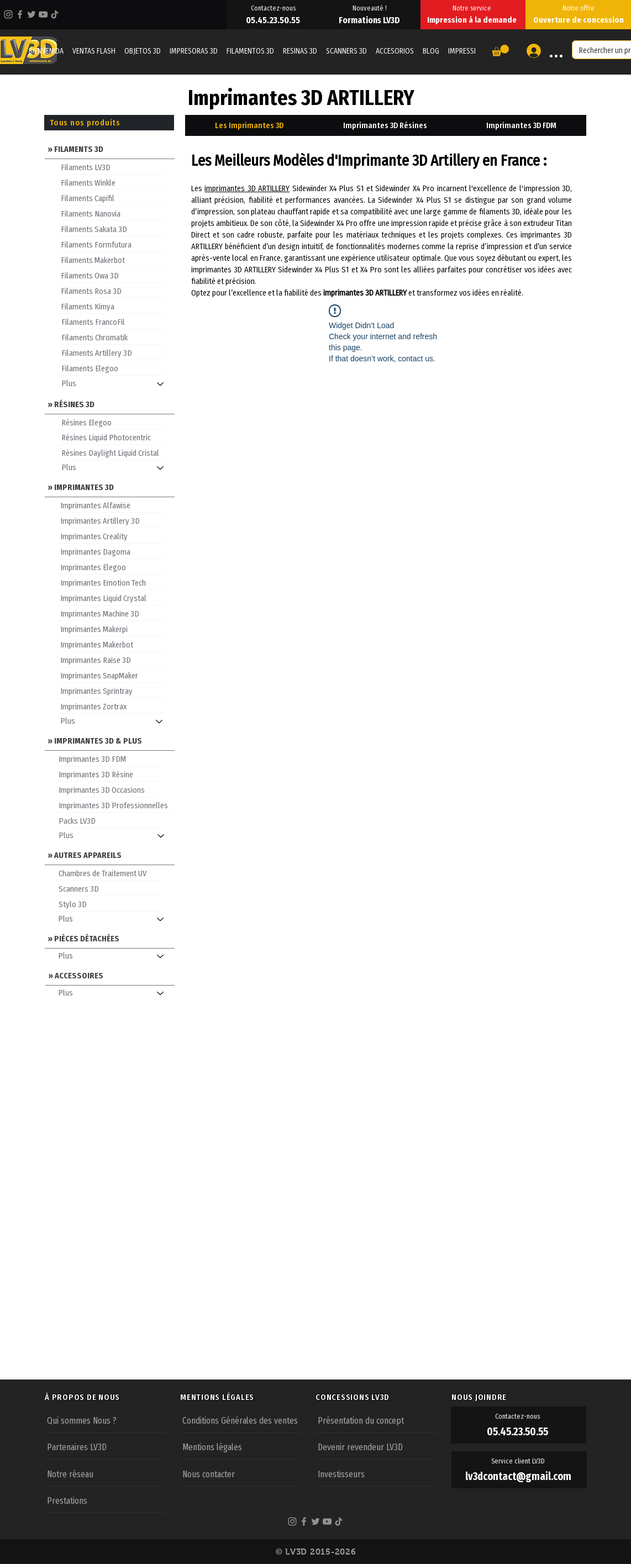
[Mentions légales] (240, 1446)
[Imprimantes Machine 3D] (111, 613)
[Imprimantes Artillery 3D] (111, 520)
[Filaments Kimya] (112, 306)
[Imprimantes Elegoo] (111, 567)
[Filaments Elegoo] (112, 368)
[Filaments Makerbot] (112, 259)
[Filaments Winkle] (112, 182)
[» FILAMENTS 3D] (110, 148)
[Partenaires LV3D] (105, 1446)
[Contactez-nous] (274, 7)
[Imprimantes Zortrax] (111, 706)
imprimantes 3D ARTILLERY (247, 188)
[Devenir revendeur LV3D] (376, 1446)
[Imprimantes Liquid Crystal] (111, 597)
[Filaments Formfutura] (112, 244)
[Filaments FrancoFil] (112, 321)
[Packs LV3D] (109, 820)
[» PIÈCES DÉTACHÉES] (110, 938)
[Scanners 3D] (109, 888)
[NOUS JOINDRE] (518, 1397)
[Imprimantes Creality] (111, 536)
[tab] (249, 125)
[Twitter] (31, 14)
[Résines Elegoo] (112, 422)
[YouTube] (43, 14)
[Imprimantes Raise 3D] (111, 659)
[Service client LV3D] (519, 1461)
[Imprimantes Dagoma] (111, 551)
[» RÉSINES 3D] (110, 403)
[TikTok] (54, 14)
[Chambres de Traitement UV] (109, 873)
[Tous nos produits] (109, 122)
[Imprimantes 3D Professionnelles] (114, 805)
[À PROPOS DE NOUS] (112, 1397)
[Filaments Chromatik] (112, 337)
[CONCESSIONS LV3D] (383, 1397)
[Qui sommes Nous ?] (105, 1420)
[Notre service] (472, 7)
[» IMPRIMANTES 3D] (110, 486)
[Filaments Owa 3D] (112, 275)
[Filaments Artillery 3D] (112, 352)
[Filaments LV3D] (112, 167)
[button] (500, 50)
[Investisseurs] (376, 1473)
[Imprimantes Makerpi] (111, 628)
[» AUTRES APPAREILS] (110, 854)
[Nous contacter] (240, 1473)
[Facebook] (19, 14)
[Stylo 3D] (109, 904)
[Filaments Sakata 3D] (112, 228)
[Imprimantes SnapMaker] (111, 675)
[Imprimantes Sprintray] (111, 690)
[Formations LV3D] (370, 19)
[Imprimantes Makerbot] (111, 644)
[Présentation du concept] (376, 1420)
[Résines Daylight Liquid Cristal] (112, 452)
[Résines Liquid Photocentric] (112, 437)
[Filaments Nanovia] (112, 213)
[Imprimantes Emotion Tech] (111, 582)
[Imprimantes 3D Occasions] (109, 789)
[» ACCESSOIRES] (110, 975)
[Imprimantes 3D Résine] (109, 774)
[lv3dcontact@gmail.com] (519, 1476)
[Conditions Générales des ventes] (240, 1420)
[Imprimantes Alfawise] (111, 505)
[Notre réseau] (105, 1473)
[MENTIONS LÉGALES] (247, 1397)
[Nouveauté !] (370, 7)
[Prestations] (105, 1500)
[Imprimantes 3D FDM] (109, 758)
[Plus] (117, 384)
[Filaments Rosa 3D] (112, 290)
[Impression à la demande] (472, 19)
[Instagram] (8, 14)
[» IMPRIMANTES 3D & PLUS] (110, 740)
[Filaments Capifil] (112, 198)
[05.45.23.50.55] (274, 19)
